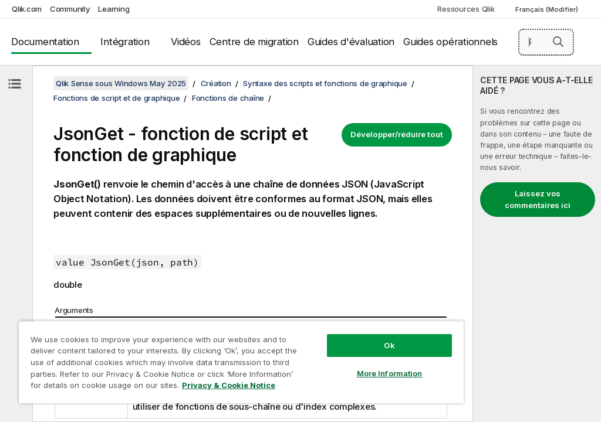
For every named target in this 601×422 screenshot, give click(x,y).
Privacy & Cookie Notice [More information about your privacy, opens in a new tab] (228, 385)
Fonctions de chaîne (228, 98)
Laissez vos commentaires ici (537, 199)
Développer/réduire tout (396, 134)
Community (70, 8)
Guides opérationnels (450, 41)
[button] (558, 41)
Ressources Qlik (465, 8)
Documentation (45, 41)
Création (216, 83)
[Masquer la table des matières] (14, 84)
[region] (241, 362)
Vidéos (186, 41)
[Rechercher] (546, 42)
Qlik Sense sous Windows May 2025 (121, 83)
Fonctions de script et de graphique (116, 98)
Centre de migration (254, 41)
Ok (389, 345)
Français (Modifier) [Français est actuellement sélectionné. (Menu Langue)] (547, 9)
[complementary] (537, 244)
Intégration (124, 41)
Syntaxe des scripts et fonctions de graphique (325, 83)
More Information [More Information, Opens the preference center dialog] (390, 373)
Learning (113, 8)
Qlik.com (27, 8)
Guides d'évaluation (351, 41)
